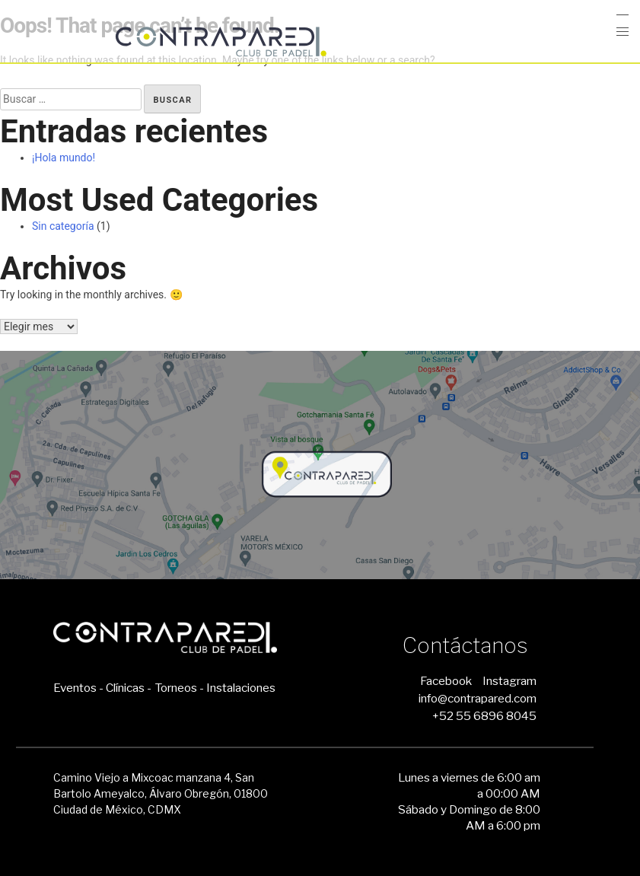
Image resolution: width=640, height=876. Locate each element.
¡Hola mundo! (63, 157)
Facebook (446, 681)
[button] (623, 31)
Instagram (509, 681)
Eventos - (78, 687)
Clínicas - (128, 687)
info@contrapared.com (478, 698)
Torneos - (179, 687)
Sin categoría (63, 226)
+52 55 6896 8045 (484, 716)
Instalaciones (240, 687)
